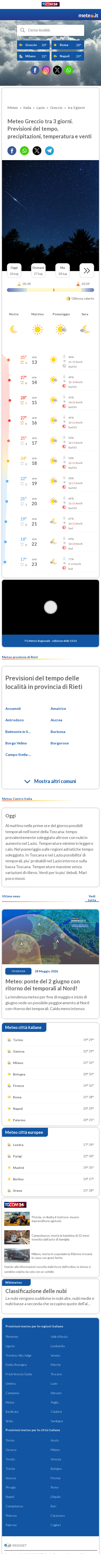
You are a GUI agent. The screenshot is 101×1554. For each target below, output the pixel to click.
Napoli (10, 1497)
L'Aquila (55, 1497)
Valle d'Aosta (59, 1336)
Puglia (54, 1402)
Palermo (11, 1525)
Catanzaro (58, 1515)
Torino (10, 1440)
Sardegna (57, 1421)
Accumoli (13, 708)
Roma (54, 1487)
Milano (55, 1450)
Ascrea (56, 720)
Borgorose (60, 743)
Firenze (56, 1478)
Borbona (58, 731)
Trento (10, 1459)
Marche (56, 1364)
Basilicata (12, 1411)
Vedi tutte (92, 898)
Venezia (56, 1459)
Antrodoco (14, 720)
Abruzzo (56, 1393)
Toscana (56, 1374)
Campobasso (14, 1506)
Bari (53, 1506)
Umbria (10, 1383)
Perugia (11, 1487)
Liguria (10, 1346)
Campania (12, 1393)
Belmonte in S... (18, 731)
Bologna (56, 1468)
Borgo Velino (16, 743)
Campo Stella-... (18, 754)
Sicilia (9, 1421)
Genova (11, 1450)
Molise (10, 1402)
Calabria (56, 1411)
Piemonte (12, 1336)
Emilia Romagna (16, 1364)
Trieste (10, 1468)
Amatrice (58, 708)
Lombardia (58, 1346)
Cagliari (56, 1525)
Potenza (11, 1515)
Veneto (55, 1355)
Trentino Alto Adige (19, 1355)
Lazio (54, 1383)
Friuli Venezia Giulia (19, 1374)
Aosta (55, 1440)
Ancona (11, 1478)
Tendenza (18, 971)
